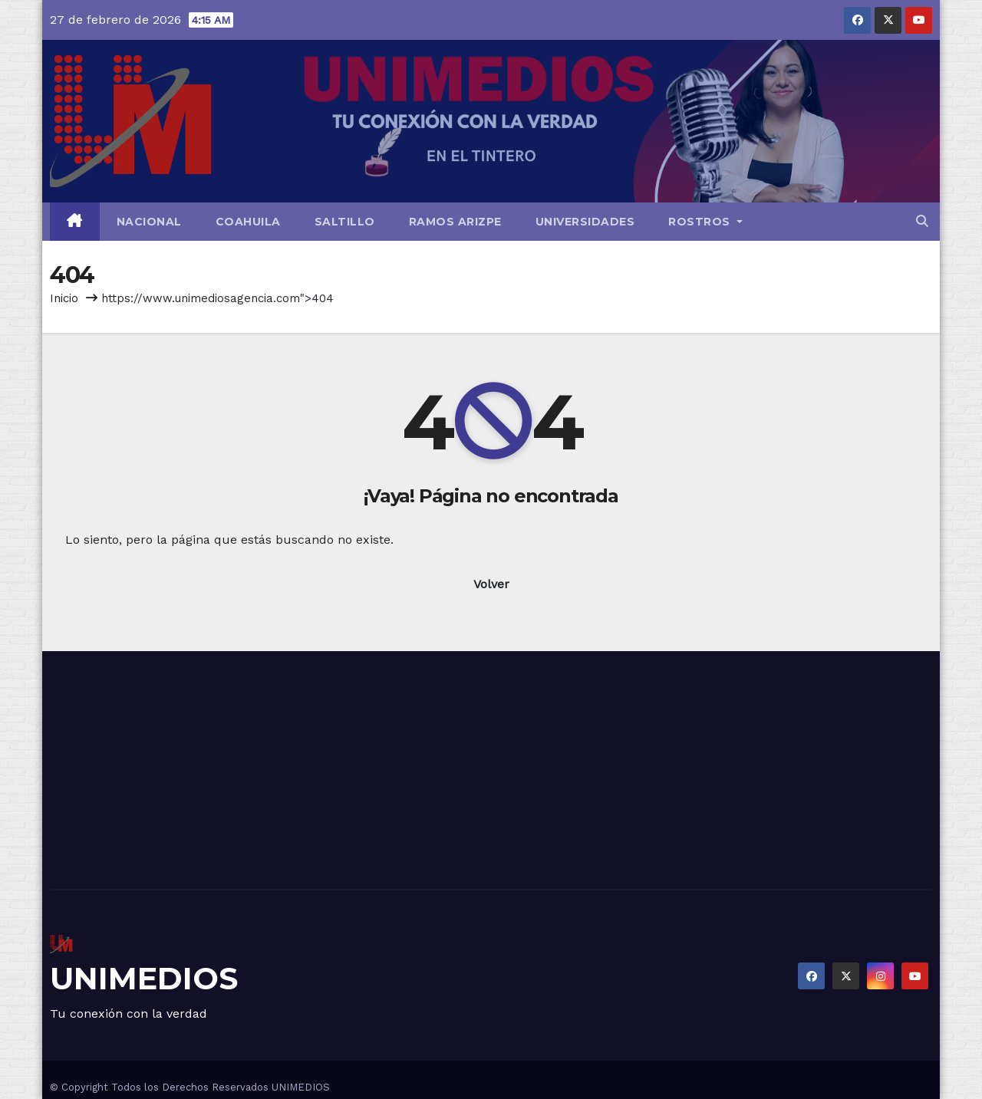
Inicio (64, 298)
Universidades (585, 222)
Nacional (149, 222)
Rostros (705, 222)
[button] (922, 221)
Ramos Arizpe (455, 222)
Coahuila (248, 222)
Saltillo (345, 222)
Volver (491, 584)
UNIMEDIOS (144, 978)
